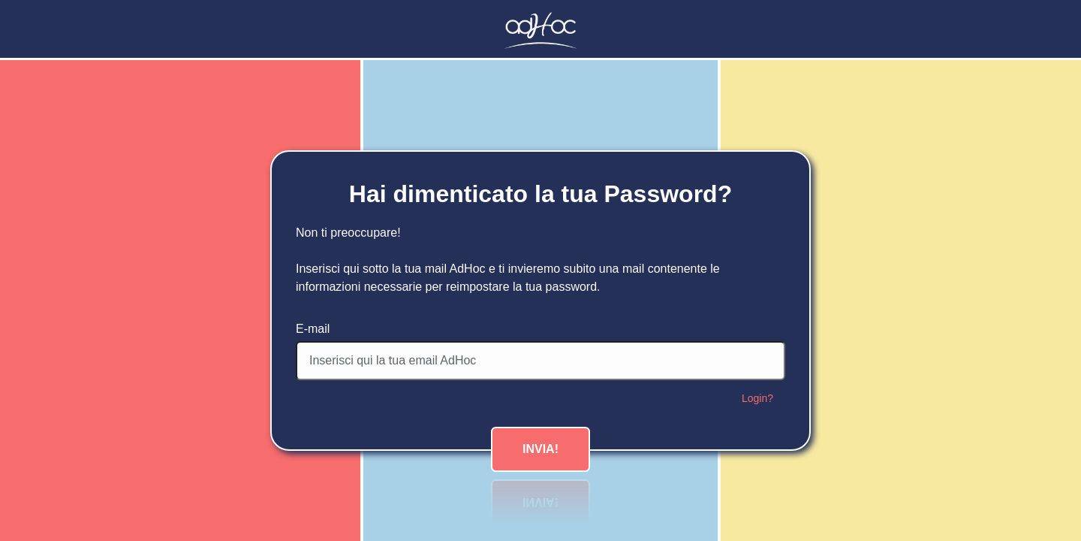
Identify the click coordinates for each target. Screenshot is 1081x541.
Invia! (540, 449)
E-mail (313, 328)
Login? (757, 398)
